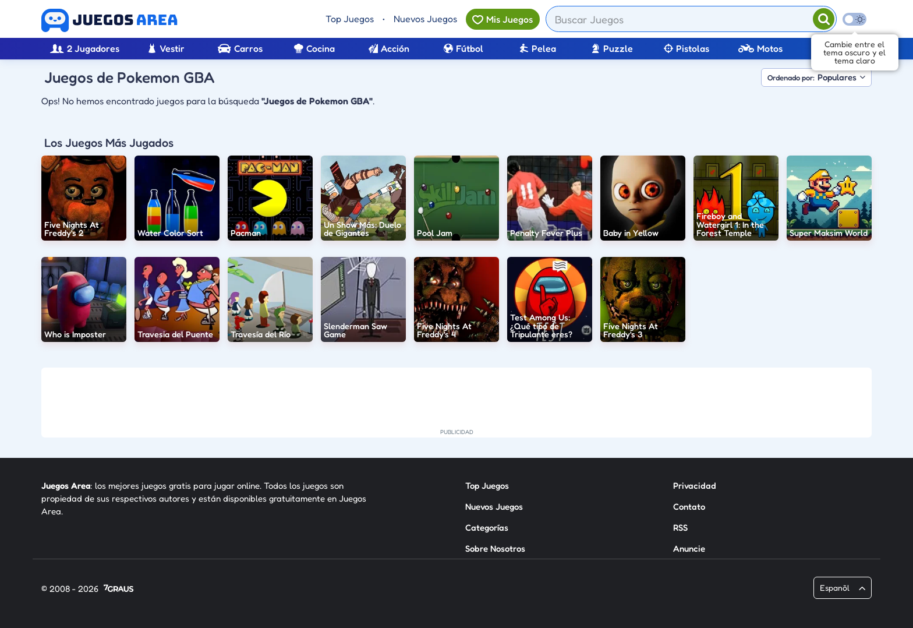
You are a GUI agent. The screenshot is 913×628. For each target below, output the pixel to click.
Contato (689, 506)
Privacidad (694, 485)
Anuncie (689, 548)
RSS (680, 527)
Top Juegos (349, 18)
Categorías (486, 527)
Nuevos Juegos (425, 18)
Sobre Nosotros (495, 548)
